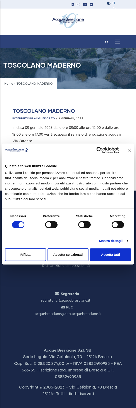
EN (114, 9)
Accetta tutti (110, 254)
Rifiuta (25, 254)
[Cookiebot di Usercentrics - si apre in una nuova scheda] (100, 150)
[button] (72, 5)
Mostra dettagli (110, 241)
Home (8, 83)
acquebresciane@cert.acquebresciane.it (68, 314)
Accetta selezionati (68, 254)
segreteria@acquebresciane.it (65, 301)
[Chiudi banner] (129, 150)
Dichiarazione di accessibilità (66, 266)
